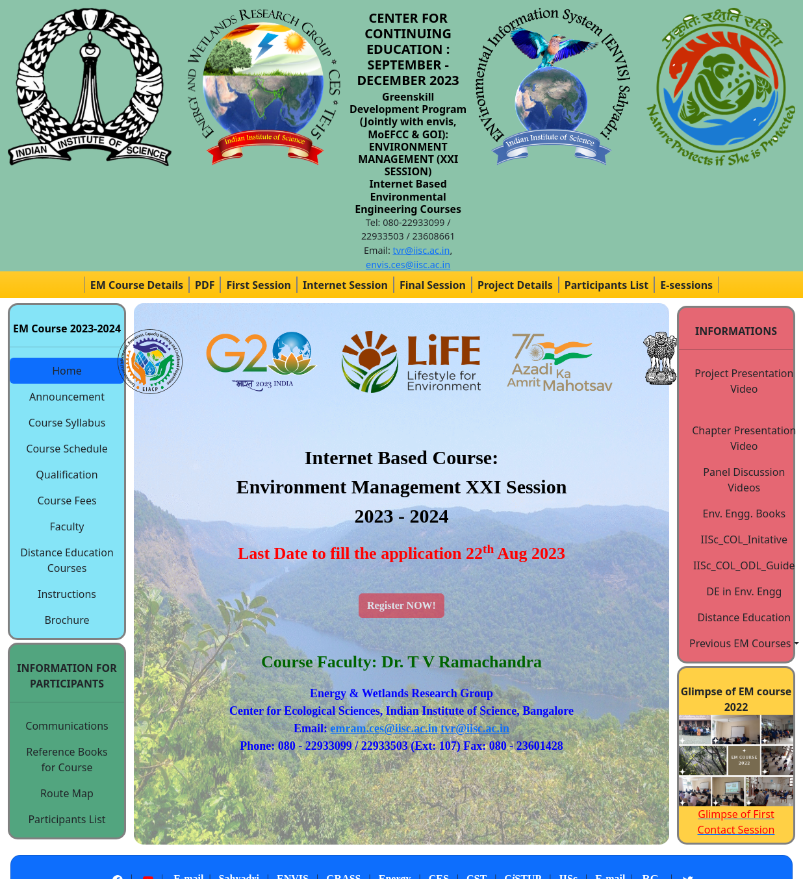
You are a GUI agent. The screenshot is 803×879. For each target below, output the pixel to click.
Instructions (67, 594)
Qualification (66, 474)
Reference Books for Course (67, 759)
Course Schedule (66, 448)
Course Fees (66, 500)
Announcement (67, 397)
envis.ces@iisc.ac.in (408, 264)
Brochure (66, 620)
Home (67, 371)
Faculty (67, 526)
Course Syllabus (67, 422)
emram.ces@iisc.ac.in (384, 728)
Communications (66, 726)
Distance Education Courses (67, 560)
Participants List (66, 819)
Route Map (67, 793)
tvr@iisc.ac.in (421, 250)
